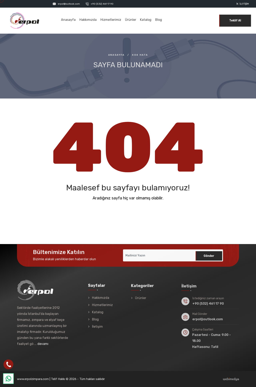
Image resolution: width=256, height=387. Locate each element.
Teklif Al (235, 20)
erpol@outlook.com (69, 3)
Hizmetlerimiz (110, 20)
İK (237, 3)
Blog (158, 20)
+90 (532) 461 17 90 (102, 3)
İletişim (244, 3)
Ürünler (130, 20)
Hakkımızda (88, 20)
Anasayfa (68, 20)
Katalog (145, 20)
